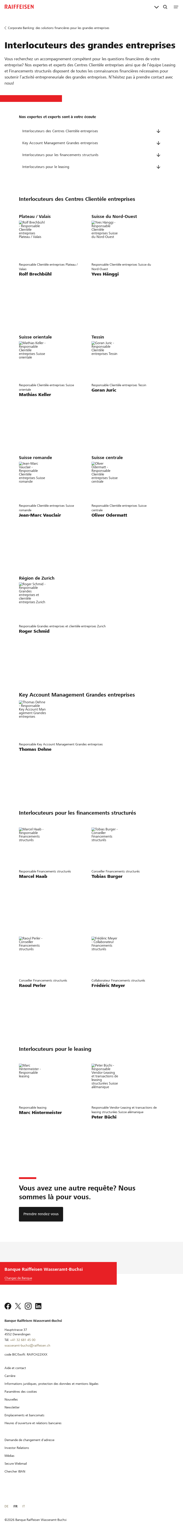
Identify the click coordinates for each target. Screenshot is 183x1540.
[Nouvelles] (11, 1399)
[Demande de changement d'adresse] (29, 1440)
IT (23, 1506)
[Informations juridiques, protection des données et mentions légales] (51, 1383)
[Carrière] (10, 1376)
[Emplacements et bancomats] (24, 1415)
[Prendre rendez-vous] (41, 1214)
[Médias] (9, 1455)
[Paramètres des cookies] (21, 1391)
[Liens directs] (156, 6)
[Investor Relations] (17, 1448)
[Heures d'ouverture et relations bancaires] (33, 1423)
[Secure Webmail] (16, 1463)
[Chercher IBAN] (15, 1471)
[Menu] (176, 6)
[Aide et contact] (15, 1368)
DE (6, 1506)
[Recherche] (165, 6)
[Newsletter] (12, 1407)
